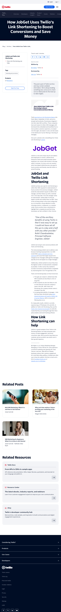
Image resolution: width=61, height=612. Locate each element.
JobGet (43, 139)
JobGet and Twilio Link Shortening (12, 57)
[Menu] (57, 7)
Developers (24, 14)
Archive (9, 46)
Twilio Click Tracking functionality (40, 309)
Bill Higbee (34, 67)
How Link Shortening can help (14, 62)
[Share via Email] (44, 57)
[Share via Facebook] (32, 57)
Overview (16, 14)
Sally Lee (33, 74)
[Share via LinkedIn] (40, 57)
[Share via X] (36, 57)
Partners (52, 14)
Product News (39, 14)
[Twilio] (6, 7)
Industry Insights (32, 14)
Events (46, 14)
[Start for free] (49, 7)
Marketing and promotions (12, 73)
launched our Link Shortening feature (44, 117)
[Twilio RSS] (48, 57)
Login (57, 2)
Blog (4, 46)
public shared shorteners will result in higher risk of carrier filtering (45, 296)
